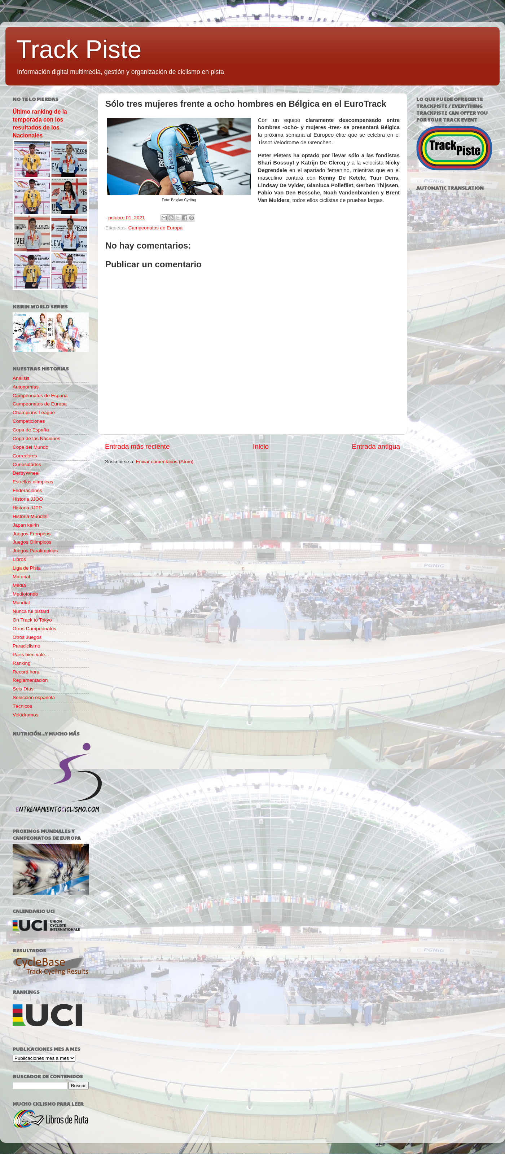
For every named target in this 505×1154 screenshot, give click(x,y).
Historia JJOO (28, 499)
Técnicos (22, 706)
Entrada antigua (376, 446)
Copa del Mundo (30, 447)
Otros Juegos (27, 637)
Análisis (21, 378)
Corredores (25, 455)
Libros (19, 559)
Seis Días (23, 689)
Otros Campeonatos (34, 628)
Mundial (21, 602)
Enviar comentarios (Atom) (165, 461)
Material (21, 576)
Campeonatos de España (40, 395)
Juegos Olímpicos (32, 542)
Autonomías (26, 387)
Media (19, 585)
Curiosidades (27, 464)
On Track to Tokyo (32, 620)
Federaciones (27, 490)
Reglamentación (30, 680)
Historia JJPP (27, 507)
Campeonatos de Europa (155, 228)
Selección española (34, 697)
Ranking (22, 663)
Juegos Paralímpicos (35, 550)
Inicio (261, 446)
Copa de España (31, 430)
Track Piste (78, 49)
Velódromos (25, 715)
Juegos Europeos (31, 533)
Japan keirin (26, 525)
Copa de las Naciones (36, 438)
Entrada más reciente (137, 446)
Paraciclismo (26, 646)
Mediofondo (25, 594)
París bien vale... (31, 654)
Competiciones (29, 421)
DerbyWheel (26, 473)
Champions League (34, 412)
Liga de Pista (27, 568)
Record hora (26, 672)
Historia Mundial (30, 516)
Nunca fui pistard (31, 611)
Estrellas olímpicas (33, 481)
